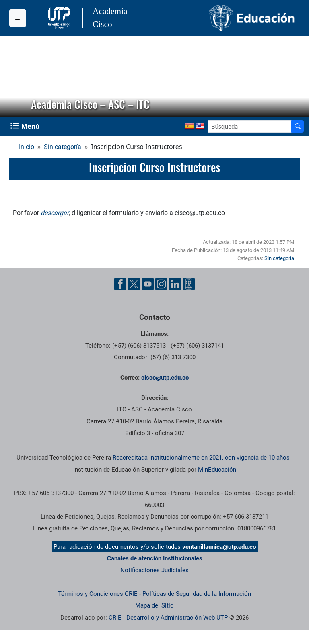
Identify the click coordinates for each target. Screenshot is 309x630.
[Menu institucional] (17, 18)
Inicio (26, 147)
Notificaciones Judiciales (154, 570)
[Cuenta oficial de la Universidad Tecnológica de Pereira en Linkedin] (175, 284)
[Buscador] (297, 126)
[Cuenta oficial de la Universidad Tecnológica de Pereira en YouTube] (148, 284)
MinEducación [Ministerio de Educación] (217, 469)
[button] (12, 76)
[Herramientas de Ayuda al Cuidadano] (189, 284)
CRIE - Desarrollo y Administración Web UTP (168, 617)
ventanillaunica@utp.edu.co (219, 546)
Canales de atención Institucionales (154, 558)
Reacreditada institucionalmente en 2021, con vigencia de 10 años (201, 457)
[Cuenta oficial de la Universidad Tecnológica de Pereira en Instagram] (161, 284)
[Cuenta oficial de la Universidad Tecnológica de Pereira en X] (134, 284)
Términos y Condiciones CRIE (98, 593)
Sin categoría (62, 147)
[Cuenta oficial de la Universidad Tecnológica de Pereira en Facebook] (120, 284)
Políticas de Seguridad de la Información (196, 593)
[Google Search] (250, 126)
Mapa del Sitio (154, 605)
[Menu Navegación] (26, 126)
